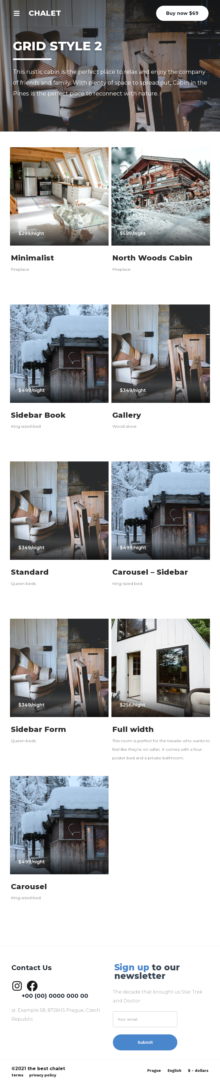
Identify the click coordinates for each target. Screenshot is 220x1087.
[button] (20, 13)
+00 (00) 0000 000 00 (54, 995)
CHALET (45, 13)
